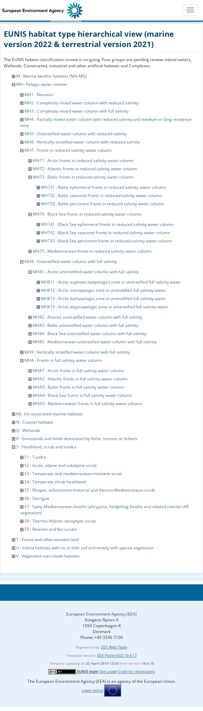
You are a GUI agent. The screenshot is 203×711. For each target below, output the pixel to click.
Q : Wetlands (28, 430)
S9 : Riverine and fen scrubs (50, 529)
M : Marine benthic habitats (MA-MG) (51, 76)
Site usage (108, 671)
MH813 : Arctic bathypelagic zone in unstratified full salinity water (103, 298)
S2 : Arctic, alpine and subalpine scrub (60, 465)
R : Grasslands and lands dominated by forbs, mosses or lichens (76, 438)
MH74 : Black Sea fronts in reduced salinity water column (87, 214)
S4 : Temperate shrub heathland (55, 482)
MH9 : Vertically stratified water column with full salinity (77, 352)
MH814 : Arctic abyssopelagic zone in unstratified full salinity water (104, 307)
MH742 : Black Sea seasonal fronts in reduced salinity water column (105, 233)
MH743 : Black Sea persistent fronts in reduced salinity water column (106, 241)
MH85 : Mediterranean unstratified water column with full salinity (95, 342)
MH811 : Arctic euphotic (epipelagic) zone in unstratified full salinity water (111, 282)
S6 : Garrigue (36, 498)
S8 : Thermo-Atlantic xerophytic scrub (60, 521)
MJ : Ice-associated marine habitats (49, 414)
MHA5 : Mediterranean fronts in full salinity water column (87, 403)
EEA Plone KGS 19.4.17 (117, 655)
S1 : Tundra (35, 457)
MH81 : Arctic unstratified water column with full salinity (86, 272)
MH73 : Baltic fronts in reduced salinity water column (83, 177)
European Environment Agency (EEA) (101, 614)
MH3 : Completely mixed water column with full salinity (76, 111)
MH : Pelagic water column (41, 84)
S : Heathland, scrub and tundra (46, 447)
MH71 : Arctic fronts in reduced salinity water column (83, 160)
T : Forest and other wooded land (47, 539)
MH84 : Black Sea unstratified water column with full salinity (89, 333)
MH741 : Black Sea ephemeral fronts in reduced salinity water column (107, 224)
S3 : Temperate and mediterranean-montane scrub (73, 474)
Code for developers (136, 671)
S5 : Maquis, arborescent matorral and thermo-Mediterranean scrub (89, 490)
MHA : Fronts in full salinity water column (63, 360)
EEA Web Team (114, 647)
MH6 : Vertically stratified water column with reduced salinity (82, 142)
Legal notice (92, 690)
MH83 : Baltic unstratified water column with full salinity (85, 325)
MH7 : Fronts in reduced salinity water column (68, 150)
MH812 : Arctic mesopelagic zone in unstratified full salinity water (103, 290)
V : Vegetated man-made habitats (48, 556)
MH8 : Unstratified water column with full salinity (70, 261)
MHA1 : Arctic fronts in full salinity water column (78, 371)
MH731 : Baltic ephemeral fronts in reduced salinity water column (103, 187)
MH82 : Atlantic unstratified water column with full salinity (87, 317)
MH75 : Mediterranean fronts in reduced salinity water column (92, 251)
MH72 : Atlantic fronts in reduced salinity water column (85, 169)
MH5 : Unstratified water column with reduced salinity (75, 134)
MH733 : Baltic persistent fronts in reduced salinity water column (102, 204)
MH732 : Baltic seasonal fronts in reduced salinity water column (101, 195)
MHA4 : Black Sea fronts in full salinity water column (82, 395)
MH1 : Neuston (38, 95)
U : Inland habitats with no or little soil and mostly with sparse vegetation (85, 548)
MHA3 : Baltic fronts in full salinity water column (78, 387)
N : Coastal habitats (34, 422)
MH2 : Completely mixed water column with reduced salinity (81, 103)
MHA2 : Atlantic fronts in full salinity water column (80, 379)
